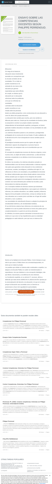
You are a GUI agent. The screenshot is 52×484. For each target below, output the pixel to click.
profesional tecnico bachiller (33, 468)
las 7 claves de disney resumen (34, 465)
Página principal (6, 6)
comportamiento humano (33, 463)
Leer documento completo (29, 44)
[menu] (49, 2)
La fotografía (4, 470)
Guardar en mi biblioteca (29, 49)
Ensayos (14, 6)
